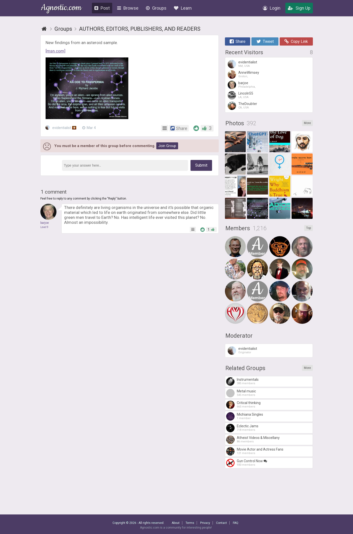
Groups (156, 8)
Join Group (167, 146)
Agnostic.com (61, 8)
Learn (183, 8)
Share (237, 41)
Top (308, 228)
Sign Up (299, 8)
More (307, 123)
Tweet (265, 41)
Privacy (205, 523)
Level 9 (44, 227)
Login (271, 8)
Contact (221, 523)
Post (102, 8)
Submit (201, 165)
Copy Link (296, 41)
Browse (127, 8)
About (176, 523)
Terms (190, 523)
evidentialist (61, 128)
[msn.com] (55, 51)
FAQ (235, 523)
